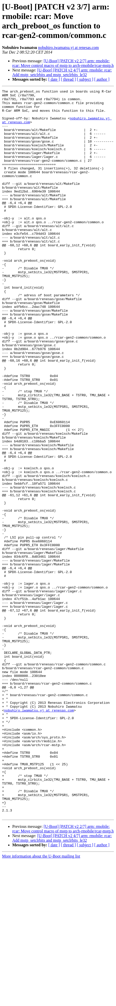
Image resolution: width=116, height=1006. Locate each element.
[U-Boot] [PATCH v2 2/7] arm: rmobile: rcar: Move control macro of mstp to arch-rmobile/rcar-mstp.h (63, 63)
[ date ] (54, 79)
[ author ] (102, 79)
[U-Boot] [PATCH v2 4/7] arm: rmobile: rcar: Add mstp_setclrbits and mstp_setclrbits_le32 (62, 72)
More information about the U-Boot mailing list (41, 1001)
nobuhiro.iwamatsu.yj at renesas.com (68, 47)
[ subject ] (85, 79)
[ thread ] (68, 79)
